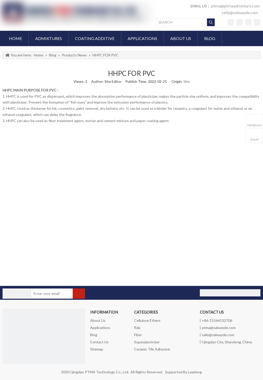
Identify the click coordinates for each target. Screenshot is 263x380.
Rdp (137, 327)
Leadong (195, 372)
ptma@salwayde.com (219, 327)
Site (186, 81)
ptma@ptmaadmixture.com (235, 5)
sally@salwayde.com (240, 12)
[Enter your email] (51, 293)
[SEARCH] (181, 22)
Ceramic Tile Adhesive (152, 349)
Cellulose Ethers (147, 320)
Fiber (138, 335)
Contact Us (99, 342)
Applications (100, 327)
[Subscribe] (79, 293)
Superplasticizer (147, 342)
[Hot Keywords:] (211, 22)
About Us (98, 320)
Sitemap (96, 349)
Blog (93, 335)
